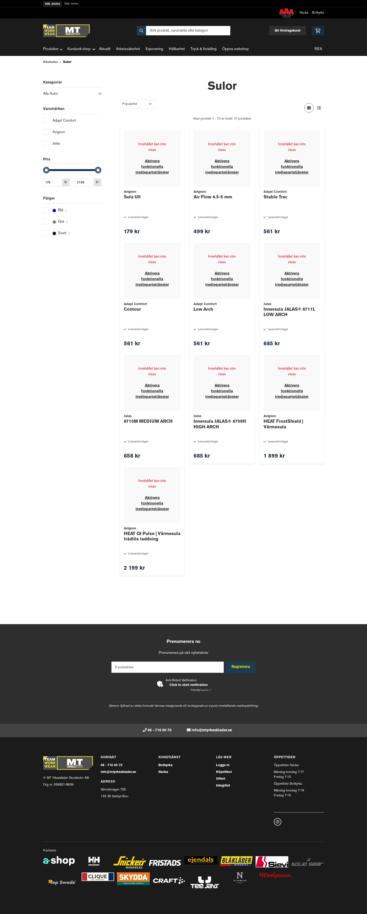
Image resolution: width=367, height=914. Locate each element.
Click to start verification (188, 685)
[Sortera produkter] (137, 104)
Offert (220, 778)
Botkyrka (318, 12)
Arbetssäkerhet (128, 49)
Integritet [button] (223, 785)
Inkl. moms (52, 4)
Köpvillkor (224, 772)
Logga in (222, 765)
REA (318, 49)
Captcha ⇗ (201, 690)
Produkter (53, 49)
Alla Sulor (72, 94)
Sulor (67, 62)
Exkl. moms (71, 4)
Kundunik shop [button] (81, 49)
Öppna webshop (235, 49)
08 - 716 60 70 (159, 730)
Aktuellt (104, 49)
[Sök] (183, 30)
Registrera (241, 667)
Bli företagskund (287, 30)
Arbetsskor (50, 62)
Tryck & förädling (204, 49)
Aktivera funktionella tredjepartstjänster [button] (152, 167)
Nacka (304, 12)
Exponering (154, 49)
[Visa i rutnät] (309, 108)
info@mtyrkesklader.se (211, 730)
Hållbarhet (177, 49)
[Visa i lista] (319, 108)
